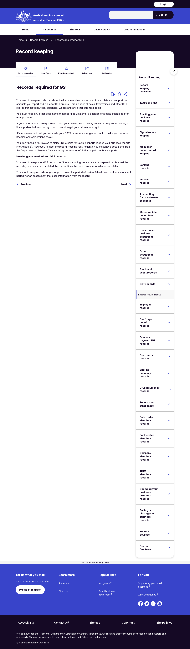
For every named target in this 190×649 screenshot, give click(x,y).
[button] (126, 92)
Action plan (107, 71)
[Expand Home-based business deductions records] (169, 233)
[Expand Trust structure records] (169, 472)
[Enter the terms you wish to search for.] (131, 15)
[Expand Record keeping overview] (169, 86)
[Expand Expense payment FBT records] (169, 338)
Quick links (86, 71)
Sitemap (94, 621)
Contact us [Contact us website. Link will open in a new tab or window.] (60, 621)
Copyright (128, 621)
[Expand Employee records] (169, 304)
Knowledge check (66, 71)
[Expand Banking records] (169, 164)
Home (20, 39)
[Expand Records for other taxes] (169, 402)
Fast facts (46, 71)
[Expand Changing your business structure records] (169, 492)
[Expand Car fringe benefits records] (169, 320)
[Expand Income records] (169, 179)
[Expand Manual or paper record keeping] (169, 148)
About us (64, 581)
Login (163, 4)
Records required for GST (150, 293)
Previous (26, 182)
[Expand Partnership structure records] (169, 436)
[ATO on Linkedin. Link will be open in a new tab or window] (153, 602)
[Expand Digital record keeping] (169, 132)
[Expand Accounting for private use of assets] (169, 195)
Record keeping (39, 39)
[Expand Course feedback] (169, 546)
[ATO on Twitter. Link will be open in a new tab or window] (146, 602)
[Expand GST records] (169, 282)
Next (124, 182)
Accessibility (26, 621)
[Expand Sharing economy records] (169, 371)
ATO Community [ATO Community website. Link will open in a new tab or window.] (147, 593)
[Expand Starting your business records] (169, 115)
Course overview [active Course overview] (25, 71)
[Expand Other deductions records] (169, 253)
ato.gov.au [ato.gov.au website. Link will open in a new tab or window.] (105, 581)
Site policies (164, 621)
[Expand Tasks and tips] (169, 101)
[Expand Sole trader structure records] (169, 418)
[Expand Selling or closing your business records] (169, 513)
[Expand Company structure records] (169, 454)
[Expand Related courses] (169, 531)
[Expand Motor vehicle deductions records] (169, 213)
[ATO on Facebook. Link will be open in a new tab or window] (140, 602)
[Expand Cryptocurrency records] (170, 387)
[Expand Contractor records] (169, 355)
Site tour (63, 589)
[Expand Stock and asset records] (169, 269)
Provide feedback (30, 587)
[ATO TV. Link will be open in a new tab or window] (159, 602)
